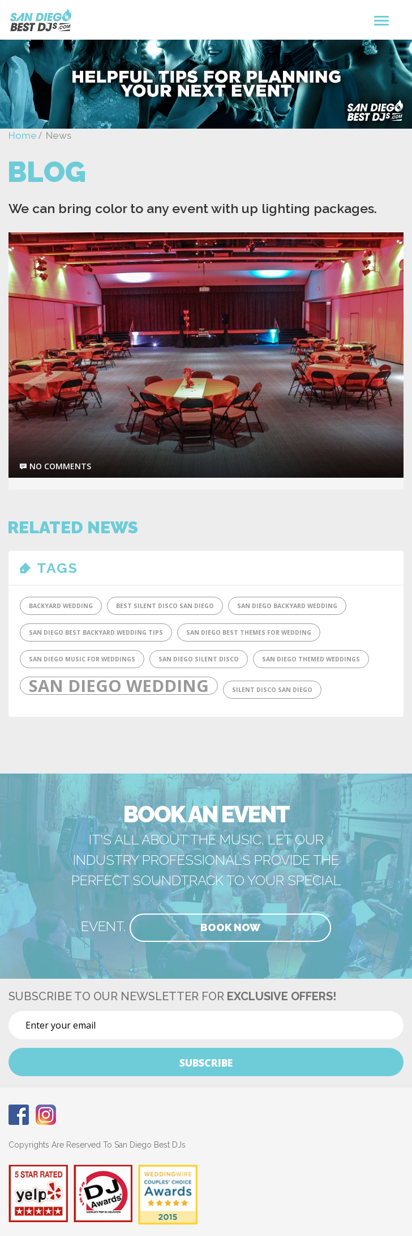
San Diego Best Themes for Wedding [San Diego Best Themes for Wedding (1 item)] (248, 632)
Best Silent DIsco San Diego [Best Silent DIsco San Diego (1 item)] (165, 606)
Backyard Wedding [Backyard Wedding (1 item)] (61, 606)
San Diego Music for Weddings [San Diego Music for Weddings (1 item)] (82, 659)
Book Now (230, 927)
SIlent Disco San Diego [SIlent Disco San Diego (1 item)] (272, 690)
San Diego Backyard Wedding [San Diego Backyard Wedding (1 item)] (287, 606)
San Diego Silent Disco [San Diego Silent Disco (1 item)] (198, 659)
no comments (60, 466)
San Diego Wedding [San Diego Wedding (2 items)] (119, 686)
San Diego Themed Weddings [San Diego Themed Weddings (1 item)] (311, 659)
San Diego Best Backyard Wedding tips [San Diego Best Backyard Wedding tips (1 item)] (96, 632)
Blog (46, 172)
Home (22, 135)
